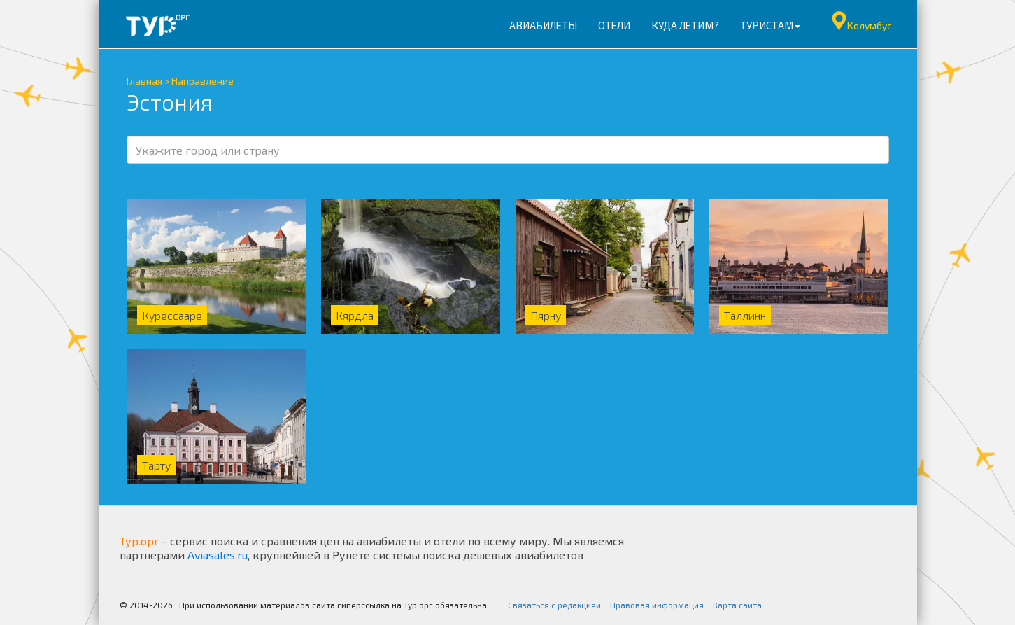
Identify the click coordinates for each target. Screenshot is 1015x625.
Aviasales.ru (217, 554)
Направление (202, 81)
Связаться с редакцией (554, 605)
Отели (614, 25)
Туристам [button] (770, 25)
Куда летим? (685, 25)
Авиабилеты (543, 25)
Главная (144, 81)
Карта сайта (737, 605)
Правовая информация (657, 605)
